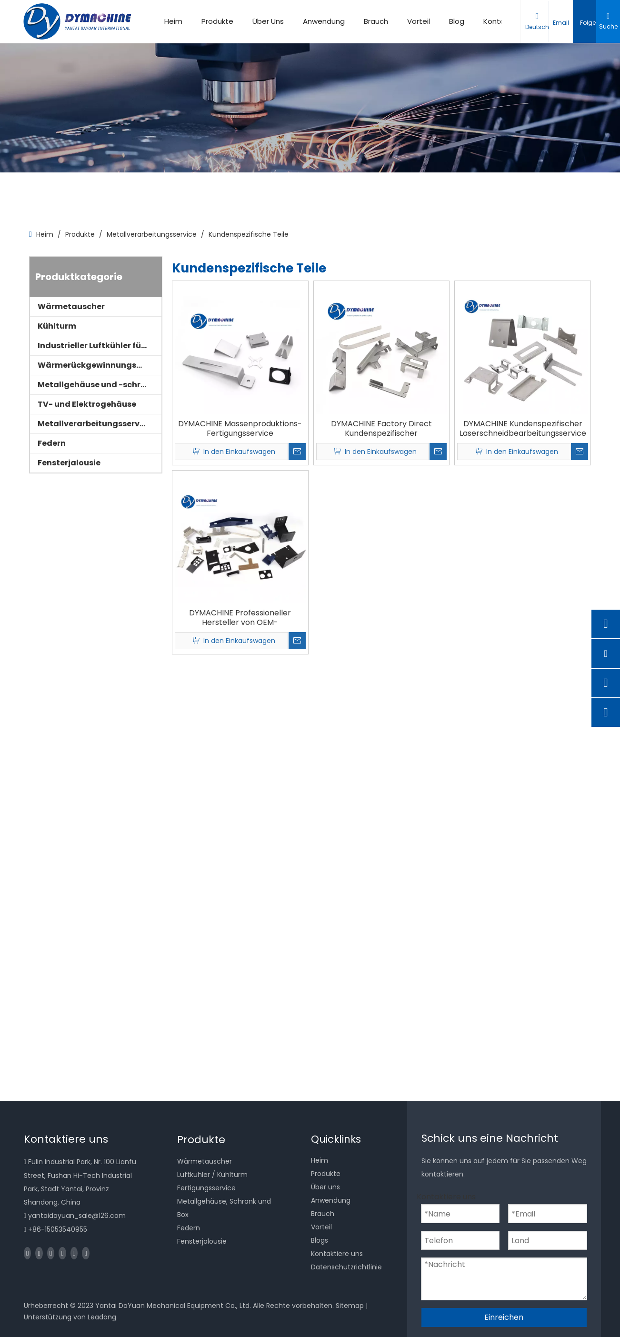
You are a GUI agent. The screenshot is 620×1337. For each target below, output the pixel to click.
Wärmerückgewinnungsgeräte (99, 365)
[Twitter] (50, 1253)
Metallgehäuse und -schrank (97, 384)
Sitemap (350, 1305)
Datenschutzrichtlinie (346, 1267)
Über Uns (268, 21)
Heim (173, 21)
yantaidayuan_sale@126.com (77, 1215)
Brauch (376, 21)
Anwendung (324, 21)
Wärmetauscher (71, 306)
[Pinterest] (85, 1253)
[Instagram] (74, 1253)
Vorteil (418, 21)
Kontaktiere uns (337, 1253)
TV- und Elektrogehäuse (87, 404)
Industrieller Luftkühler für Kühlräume (99, 345)
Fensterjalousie (69, 462)
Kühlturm (57, 326)
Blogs (319, 1240)
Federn (52, 443)
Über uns (325, 1187)
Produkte (217, 21)
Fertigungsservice (206, 1188)
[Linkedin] (38, 1253)
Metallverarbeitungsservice (94, 423)
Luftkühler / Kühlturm (212, 1174)
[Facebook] (27, 1253)
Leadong (102, 1317)
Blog (456, 21)
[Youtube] (62, 1253)
